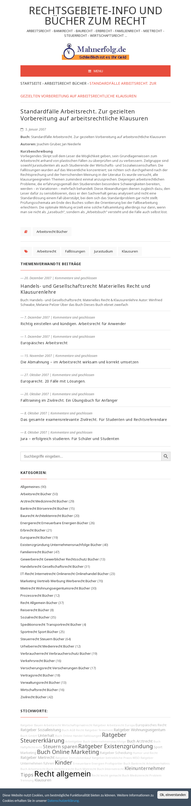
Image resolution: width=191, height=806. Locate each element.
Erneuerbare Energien (88, 763)
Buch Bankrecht (134, 763)
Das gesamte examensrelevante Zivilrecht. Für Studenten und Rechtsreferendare (93, 419)
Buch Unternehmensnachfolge (104, 741)
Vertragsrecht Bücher (37, 675)
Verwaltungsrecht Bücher (40, 682)
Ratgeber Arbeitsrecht (108, 725)
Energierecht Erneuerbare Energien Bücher (54, 523)
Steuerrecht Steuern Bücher (42, 639)
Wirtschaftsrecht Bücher (39, 689)
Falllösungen (75, 251)
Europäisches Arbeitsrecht (44, 342)
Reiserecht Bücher (34, 610)
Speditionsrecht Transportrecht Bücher (51, 624)
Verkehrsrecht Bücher (37, 660)
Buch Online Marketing (68, 751)
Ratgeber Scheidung (116, 753)
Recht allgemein (62, 773)
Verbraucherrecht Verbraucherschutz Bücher (55, 653)
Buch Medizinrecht (135, 775)
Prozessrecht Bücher (36, 595)
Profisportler (114, 763)
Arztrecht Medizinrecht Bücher (44, 501)
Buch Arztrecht (140, 741)
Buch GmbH (28, 736)
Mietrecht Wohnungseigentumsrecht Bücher (55, 588)
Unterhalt (46, 735)
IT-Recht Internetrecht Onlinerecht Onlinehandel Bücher (64, 573)
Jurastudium (103, 251)
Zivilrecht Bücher (33, 697)
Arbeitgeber (73, 741)
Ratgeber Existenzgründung (115, 746)
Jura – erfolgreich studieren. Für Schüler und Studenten (69, 438)
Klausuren (130, 251)
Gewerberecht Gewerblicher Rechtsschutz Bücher (59, 559)
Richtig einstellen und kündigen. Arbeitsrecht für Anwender (73, 323)
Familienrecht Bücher (36, 552)
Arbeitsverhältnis (158, 763)
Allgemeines (30, 486)
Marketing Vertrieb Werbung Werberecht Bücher (58, 581)
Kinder (63, 762)
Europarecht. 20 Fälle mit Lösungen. (53, 381)
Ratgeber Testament (99, 730)
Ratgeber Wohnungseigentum (139, 729)
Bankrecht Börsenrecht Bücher (44, 508)
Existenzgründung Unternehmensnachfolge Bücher (61, 544)
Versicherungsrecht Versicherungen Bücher (55, 668)
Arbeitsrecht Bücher (52, 231)
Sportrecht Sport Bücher (39, 631)
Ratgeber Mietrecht (37, 757)
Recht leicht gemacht (106, 775)
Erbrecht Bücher (33, 530)
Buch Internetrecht (110, 769)
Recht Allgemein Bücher (38, 602)
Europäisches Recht (151, 725)
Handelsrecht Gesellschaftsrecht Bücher (52, 566)
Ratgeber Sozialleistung (40, 729)
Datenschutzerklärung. (64, 800)
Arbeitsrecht (46, 251)
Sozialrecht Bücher (35, 617)
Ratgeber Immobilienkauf (73, 758)
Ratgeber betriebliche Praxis (112, 758)
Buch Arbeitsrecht (33, 769)
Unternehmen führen (37, 763)
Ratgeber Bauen (31, 725)
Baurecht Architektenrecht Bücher (46, 515)
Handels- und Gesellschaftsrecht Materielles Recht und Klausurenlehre (85, 289)
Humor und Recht (145, 753)
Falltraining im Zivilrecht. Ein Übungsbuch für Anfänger (69, 400)
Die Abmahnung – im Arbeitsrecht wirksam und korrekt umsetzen (79, 361)
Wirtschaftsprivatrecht (77, 725)
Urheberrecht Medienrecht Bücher (47, 646)
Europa (130, 725)
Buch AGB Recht (73, 730)
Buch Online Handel (69, 736)
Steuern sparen (60, 746)
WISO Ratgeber (143, 758)
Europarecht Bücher (36, 537)
